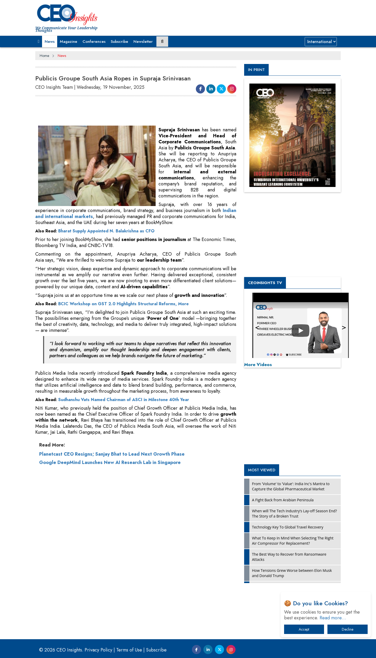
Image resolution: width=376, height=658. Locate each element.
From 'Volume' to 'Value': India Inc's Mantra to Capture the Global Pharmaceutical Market (291, 486)
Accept (304, 629)
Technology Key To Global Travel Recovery (287, 527)
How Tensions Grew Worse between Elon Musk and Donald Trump (292, 573)
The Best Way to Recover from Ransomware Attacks (289, 557)
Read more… (333, 617)
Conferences (94, 41)
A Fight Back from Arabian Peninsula (283, 499)
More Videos (258, 364)
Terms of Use (129, 650)
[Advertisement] (130, 111)
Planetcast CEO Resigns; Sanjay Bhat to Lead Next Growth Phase (112, 454)
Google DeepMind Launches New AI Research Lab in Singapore (110, 462)
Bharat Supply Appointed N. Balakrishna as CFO (106, 231)
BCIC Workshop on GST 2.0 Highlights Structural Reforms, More (123, 304)
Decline (347, 629)
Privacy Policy (98, 650)
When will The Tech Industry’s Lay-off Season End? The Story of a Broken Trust (294, 513)
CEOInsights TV (265, 283)
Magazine (68, 41)
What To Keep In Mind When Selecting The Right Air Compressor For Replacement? (292, 541)
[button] (38, 41)
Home (44, 55)
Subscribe (119, 41)
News (50, 41)
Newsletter (143, 41)
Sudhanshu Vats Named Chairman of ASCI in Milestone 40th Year (123, 400)
